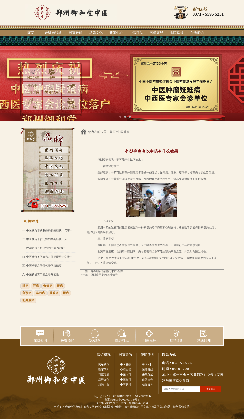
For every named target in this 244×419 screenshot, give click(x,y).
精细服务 (147, 384)
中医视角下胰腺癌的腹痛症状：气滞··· (49, 230)
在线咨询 (40, 335)
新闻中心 (116, 33)
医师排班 (122, 335)
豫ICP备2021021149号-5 (125, 399)
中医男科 (125, 384)
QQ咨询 (95, 335)
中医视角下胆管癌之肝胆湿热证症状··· (49, 256)
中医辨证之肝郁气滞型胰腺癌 (44, 265)
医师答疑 (156, 33)
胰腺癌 (53, 293)
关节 (51, 103)
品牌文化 (96, 33)
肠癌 (66, 293)
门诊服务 (149, 335)
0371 (196, 14)
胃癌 (60, 286)
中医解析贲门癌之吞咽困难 (42, 274)
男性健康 (51, 88)
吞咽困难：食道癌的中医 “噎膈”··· (46, 248)
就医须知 (204, 335)
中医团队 (136, 33)
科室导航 (75, 33)
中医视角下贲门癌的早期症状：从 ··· (48, 239)
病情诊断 (176, 335)
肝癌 (36, 286)
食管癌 (47, 286)
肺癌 (25, 286)
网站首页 (103, 364)
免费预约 (67, 335)
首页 (30, 33)
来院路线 (176, 33)
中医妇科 (125, 379)
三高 (32, 103)
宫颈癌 (26, 293)
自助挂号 (147, 379)
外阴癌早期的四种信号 (104, 274)
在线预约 (197, 33)
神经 (51, 74)
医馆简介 (103, 369)
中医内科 (125, 374)
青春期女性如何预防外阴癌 (107, 271)
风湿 (71, 74)
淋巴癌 (40, 293)
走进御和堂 (53, 33)
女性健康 (32, 88)
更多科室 (71, 103)
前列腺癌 (28, 300)
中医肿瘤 (32, 74)
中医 (71, 88)
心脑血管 (125, 369)
